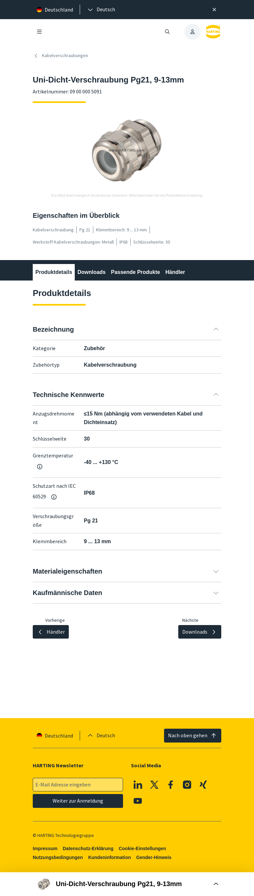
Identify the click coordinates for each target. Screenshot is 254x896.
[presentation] (101, 10)
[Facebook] (171, 784)
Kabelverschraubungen (60, 55)
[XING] (203, 784)
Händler (175, 272)
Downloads (91, 272)
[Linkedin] (138, 784)
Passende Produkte (135, 272)
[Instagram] (187, 784)
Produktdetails (53, 272)
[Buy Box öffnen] (127, 884)
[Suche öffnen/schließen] (167, 31)
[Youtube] (138, 801)
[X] (154, 784)
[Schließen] (214, 10)
